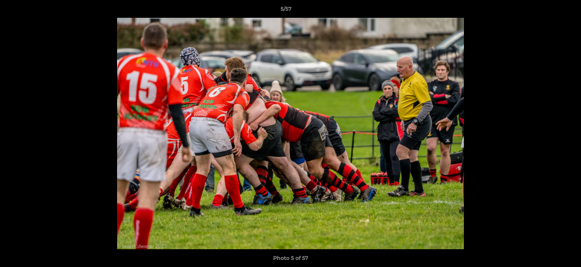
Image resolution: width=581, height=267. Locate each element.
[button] (549, 10)
